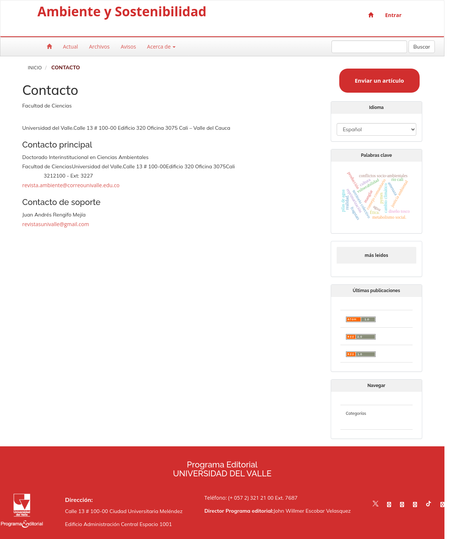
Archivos (99, 46)
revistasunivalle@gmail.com (55, 224)
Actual (70, 46)
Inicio (35, 68)
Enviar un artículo (379, 80)
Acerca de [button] (161, 46)
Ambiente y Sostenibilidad (122, 13)
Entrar (393, 15)
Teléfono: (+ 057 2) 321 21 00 (239, 497)
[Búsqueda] (369, 46)
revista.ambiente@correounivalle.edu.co (71, 185)
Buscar (421, 46)
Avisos (128, 46)
